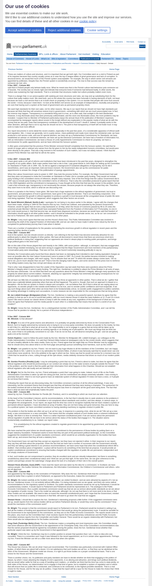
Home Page (114, 69)
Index (63, 69)
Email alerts (118, 42)
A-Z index (9, 581)
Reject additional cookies (64, 30)
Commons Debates (88, 63)
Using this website (64, 581)
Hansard (76, 63)
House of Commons (15, 59)
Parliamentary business (26, 54)
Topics (125, 59)
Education (105, 54)
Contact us (141, 42)
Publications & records (90, 59)
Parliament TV (108, 59)
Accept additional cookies (25, 30)
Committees (73, 59)
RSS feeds (130, 42)
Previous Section (15, 69)
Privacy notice (87, 581)
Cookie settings (97, 30)
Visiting (95, 54)
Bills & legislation (59, 59)
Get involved (84, 54)
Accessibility (106, 42)
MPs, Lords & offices (48, 54)
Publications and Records (62, 63)
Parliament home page (24, 63)
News (118, 59)
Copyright (76, 581)
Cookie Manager (109, 581)
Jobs (54, 581)
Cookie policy (97, 581)
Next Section (13, 577)
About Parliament (68, 54)
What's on (45, 59)
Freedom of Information (42, 581)
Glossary (18, 581)
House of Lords (32, 59)
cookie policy (87, 21)
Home (10, 54)
